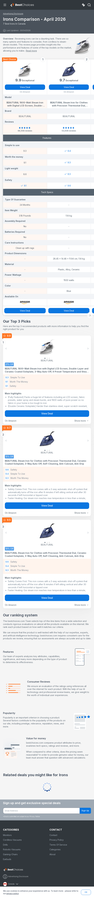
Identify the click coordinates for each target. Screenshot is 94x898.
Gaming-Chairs (10, 854)
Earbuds (7, 859)
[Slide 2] (49, 358)
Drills (5, 844)
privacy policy (12, 893)
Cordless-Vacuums (12, 840)
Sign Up (85, 810)
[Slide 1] (47, 358)
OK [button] (86, 892)
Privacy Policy (57, 840)
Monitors (7, 835)
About (52, 854)
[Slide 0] (44, 358)
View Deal (25, 87)
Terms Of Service (58, 844)
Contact (53, 835)
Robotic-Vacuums (12, 849)
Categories (55, 849)
